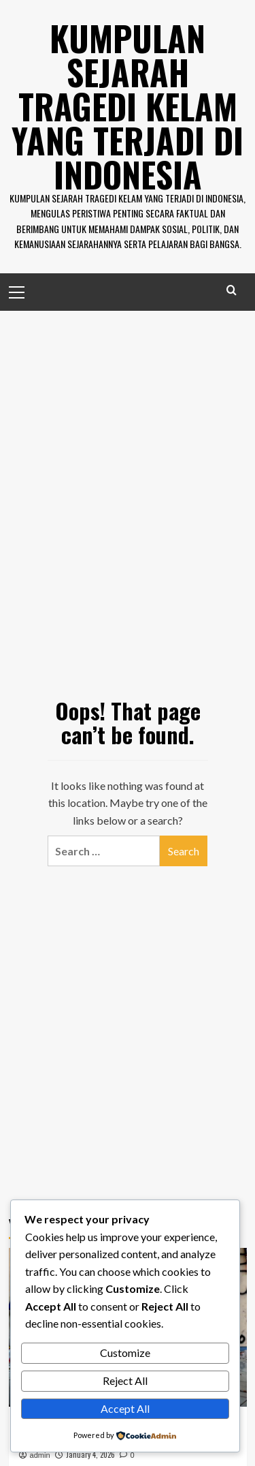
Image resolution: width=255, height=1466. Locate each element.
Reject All (125, 1380)
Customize (125, 1352)
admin (40, 1455)
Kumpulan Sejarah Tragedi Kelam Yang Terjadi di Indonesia (127, 105)
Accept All (125, 1408)
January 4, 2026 (90, 1454)
